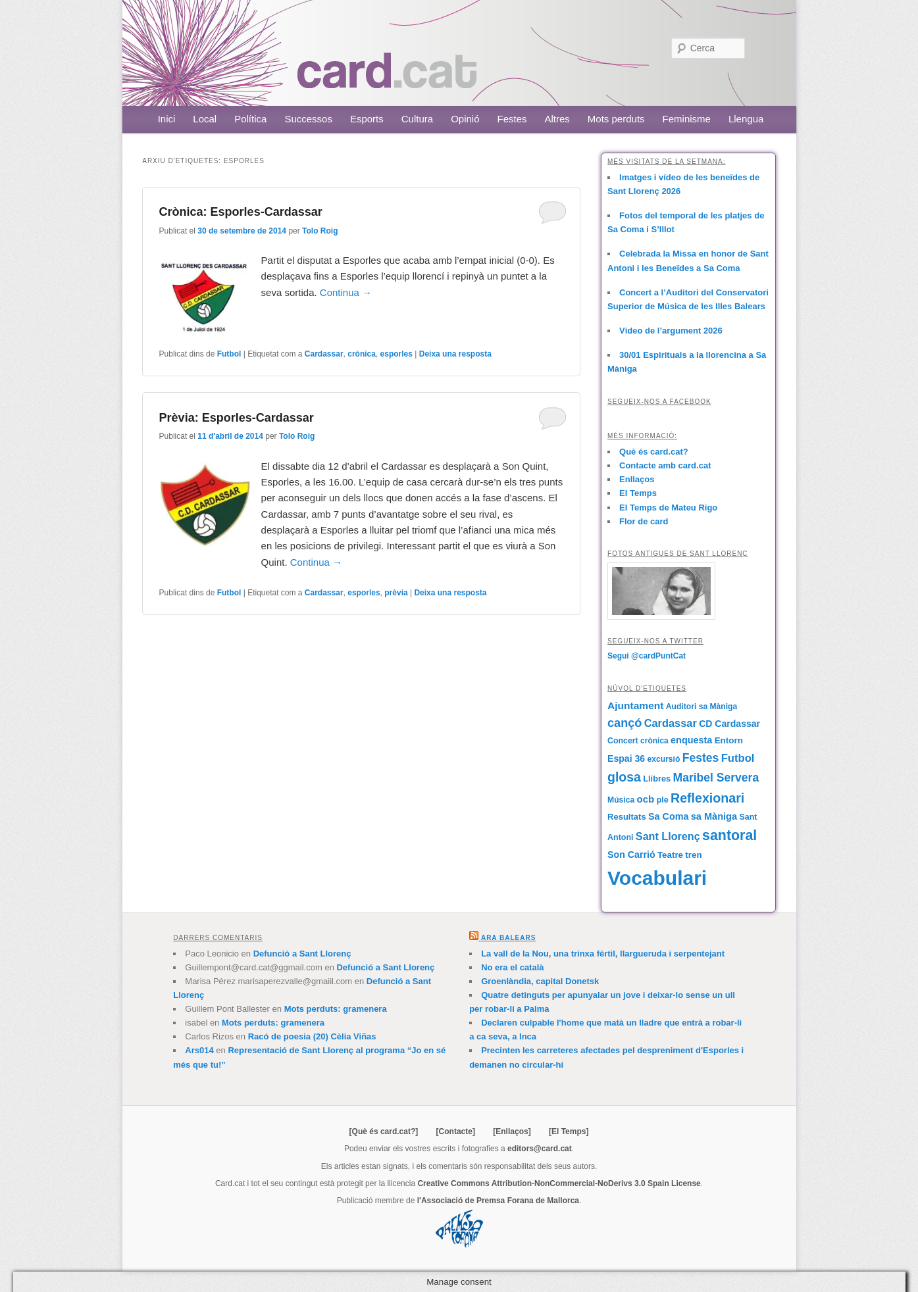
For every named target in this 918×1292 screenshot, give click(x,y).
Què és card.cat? (653, 452)
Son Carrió (631, 854)
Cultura (417, 118)
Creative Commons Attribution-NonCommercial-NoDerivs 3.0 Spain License (558, 1183)
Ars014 (199, 1050)
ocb (645, 799)
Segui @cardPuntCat (646, 655)
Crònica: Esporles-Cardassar (240, 211)
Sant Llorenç (668, 836)
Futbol (229, 354)
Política (250, 118)
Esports (367, 118)
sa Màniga (714, 816)
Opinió (465, 118)
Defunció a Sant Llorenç (302, 953)
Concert (622, 740)
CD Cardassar (729, 723)
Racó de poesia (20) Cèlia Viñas (312, 1036)
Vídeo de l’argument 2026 (671, 330)
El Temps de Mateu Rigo (668, 507)
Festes (512, 118)
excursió (664, 759)
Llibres (657, 778)
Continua (346, 292)
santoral (729, 835)
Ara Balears (508, 937)
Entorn (729, 740)
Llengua (745, 118)
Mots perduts (616, 118)
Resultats (626, 817)
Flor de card (643, 521)
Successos (308, 118)
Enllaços (636, 479)
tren (693, 855)
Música (620, 800)
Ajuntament (635, 705)
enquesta (691, 740)
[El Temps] (568, 1131)
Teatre (670, 855)
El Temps (638, 493)
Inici (167, 118)
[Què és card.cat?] (384, 1131)
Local (205, 118)
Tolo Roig (320, 231)
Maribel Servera (716, 777)
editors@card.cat (539, 1148)
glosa (624, 777)
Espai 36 (626, 758)
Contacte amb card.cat (665, 465)
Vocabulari (657, 878)
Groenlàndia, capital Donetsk (540, 981)
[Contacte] (455, 1131)
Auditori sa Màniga (701, 706)
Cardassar (324, 354)
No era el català (512, 967)
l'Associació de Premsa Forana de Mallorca (498, 1200)
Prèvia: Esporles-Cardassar (236, 417)
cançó (624, 723)
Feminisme (687, 118)
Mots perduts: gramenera (335, 1009)
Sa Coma (668, 816)
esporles (396, 354)
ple (663, 800)
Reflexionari (707, 798)
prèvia (395, 592)
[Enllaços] (511, 1131)
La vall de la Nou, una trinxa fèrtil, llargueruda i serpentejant (603, 953)
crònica (361, 354)
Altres (557, 118)
